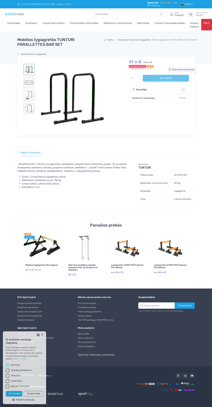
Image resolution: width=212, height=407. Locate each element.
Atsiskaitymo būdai (87, 306)
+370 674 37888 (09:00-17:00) (33, 4)
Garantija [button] (139, 89)
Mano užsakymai (85, 336)
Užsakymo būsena (25, 318)
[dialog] (24, 367)
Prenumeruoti (184, 304)
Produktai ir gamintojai (27, 306)
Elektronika (143, 23)
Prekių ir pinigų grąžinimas (90, 310)
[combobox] (129, 14)
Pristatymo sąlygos (87, 301)
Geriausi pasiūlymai (87, 340)
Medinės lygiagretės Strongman (42, 265)
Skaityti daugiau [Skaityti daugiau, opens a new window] (19, 359)
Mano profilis (83, 332)
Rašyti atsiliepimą (86, 344)
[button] (24, 399)
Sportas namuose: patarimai (96, 353)
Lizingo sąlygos (85, 314)
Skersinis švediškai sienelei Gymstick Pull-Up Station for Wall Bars (83, 267)
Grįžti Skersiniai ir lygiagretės (31, 54)
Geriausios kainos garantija (29, 314)
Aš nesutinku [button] (33, 393)
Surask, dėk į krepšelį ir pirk (29, 310)
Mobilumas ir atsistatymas (118, 23)
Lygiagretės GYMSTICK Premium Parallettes (127, 266)
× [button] (42, 335)
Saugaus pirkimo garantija (29, 301)
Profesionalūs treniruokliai (84, 23)
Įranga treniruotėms (54, 23)
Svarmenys (31, 23)
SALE (206, 23)
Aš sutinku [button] (14, 393)
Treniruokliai (13, 23)
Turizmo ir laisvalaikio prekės (169, 23)
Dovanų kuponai (194, 25)
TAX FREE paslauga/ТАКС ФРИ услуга (95, 318)
